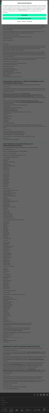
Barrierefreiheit (29, 21)
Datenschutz (24, 21)
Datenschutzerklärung (22, 9)
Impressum (19, 21)
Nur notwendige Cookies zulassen (24, 18)
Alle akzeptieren (24, 15)
